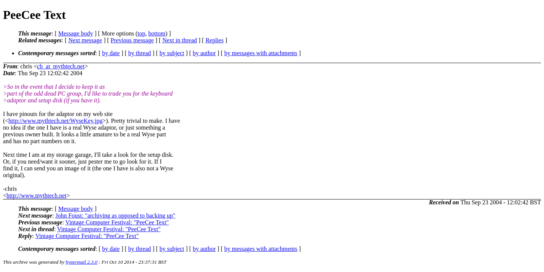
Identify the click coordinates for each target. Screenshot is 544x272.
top (141, 33)
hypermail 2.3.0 (81, 262)
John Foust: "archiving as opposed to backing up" (115, 215)
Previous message (132, 40)
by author (204, 53)
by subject (171, 53)
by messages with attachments (260, 53)
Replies (215, 40)
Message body (75, 33)
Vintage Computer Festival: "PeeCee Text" (117, 222)
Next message (85, 40)
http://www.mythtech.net (36, 195)
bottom (156, 33)
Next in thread (179, 40)
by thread (139, 53)
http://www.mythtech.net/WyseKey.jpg (55, 120)
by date (111, 53)
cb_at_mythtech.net (61, 66)
